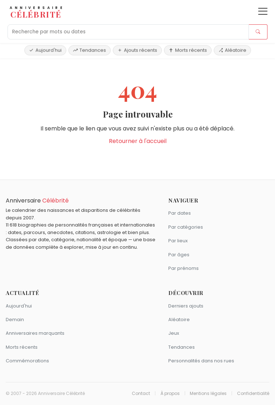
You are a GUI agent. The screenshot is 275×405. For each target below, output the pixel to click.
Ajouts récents (137, 50)
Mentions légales (208, 393)
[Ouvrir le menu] (262, 11)
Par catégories (185, 227)
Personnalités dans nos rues (201, 361)
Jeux (173, 333)
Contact (141, 393)
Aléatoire (232, 50)
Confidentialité (253, 393)
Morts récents (188, 50)
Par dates (179, 213)
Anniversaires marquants (35, 333)
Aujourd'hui (45, 50)
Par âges (178, 255)
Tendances (89, 50)
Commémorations (27, 361)
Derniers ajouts (185, 306)
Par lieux (178, 241)
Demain (15, 319)
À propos (170, 393)
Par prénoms (183, 268)
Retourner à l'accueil (138, 141)
